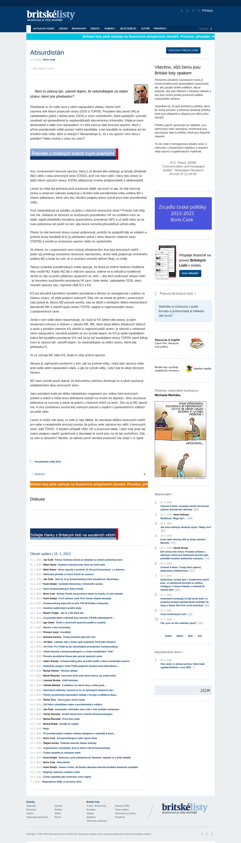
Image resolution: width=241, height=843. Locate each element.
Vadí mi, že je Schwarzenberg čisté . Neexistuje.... (87, 579)
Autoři (145, 28)
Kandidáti (65, 632)
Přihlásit (205, 10)
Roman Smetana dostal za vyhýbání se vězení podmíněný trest (88, 560)
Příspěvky (160, 28)
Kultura (30, 813)
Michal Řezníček (52, 719)
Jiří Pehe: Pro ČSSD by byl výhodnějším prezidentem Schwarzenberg (80, 646)
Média (58, 813)
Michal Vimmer (51, 671)
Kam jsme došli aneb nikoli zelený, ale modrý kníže (88, 675)
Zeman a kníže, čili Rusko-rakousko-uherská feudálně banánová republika (98, 767)
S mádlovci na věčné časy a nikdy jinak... (84, 685)
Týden (168, 635)
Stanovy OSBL (122, 806)
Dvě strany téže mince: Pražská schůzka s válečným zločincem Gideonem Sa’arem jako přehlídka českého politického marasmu (185, 555)
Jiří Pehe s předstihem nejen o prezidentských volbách (72, 704)
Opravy (90, 813)
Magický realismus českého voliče (61, 772)
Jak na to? (166, 315)
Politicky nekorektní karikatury (176, 393)
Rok (190, 635)
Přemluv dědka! (69, 671)
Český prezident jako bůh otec (79, 637)
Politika (58, 809)
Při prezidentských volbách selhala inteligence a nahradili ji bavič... (79, 733)
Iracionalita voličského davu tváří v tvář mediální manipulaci (87, 709)
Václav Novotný (51, 714)
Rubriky (110, 28)
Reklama (91, 817)
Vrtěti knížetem (70, 680)
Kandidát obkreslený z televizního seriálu (81, 584)
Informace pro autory (125, 813)
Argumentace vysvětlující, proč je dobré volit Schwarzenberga (76, 748)
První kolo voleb (71, 719)
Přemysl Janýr (51, 632)
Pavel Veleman (181, 514)
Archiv (63, 28)
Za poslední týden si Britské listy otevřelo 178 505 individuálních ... (79, 618)
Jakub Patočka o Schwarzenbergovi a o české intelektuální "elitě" (78, 651)
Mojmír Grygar (51, 613)
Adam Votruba (51, 661)
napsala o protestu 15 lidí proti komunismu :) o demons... (92, 569)
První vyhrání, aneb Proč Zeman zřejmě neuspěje (85, 598)
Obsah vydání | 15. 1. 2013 (50, 554)
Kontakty (91, 809)
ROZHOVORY (79, 28)
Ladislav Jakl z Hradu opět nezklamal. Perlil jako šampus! (85, 642)
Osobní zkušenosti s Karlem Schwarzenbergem (87, 714)
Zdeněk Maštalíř (51, 685)
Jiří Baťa (48, 642)
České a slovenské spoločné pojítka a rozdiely (80, 622)
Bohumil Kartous (52, 637)
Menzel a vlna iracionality (56, 627)
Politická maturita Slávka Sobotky (78, 743)
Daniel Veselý (180, 548)
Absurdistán (63, 762)
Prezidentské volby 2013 (48, 461)
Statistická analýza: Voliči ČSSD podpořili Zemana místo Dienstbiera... (80, 666)
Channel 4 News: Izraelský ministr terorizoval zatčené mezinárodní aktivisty (184, 508)
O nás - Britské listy (96, 806)
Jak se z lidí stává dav (72, 613)
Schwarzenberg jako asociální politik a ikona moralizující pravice (95, 661)
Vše (200, 635)
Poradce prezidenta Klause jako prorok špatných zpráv (72, 656)
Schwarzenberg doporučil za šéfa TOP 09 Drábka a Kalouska (75, 603)
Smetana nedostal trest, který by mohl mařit (81, 564)
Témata (95, 28)
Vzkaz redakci (122, 809)
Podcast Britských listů (174, 293)
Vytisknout (38, 474)
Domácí (58, 806)
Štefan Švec (49, 700)
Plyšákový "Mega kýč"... (176, 518)
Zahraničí (31, 806)
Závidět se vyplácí (69, 724)
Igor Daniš (48, 622)
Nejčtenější (128, 28)
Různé (58, 817)
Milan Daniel (49, 564)
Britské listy (52, 16)
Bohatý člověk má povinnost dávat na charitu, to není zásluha (90, 593)
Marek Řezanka (51, 675)
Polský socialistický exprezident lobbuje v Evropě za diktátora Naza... (80, 695)
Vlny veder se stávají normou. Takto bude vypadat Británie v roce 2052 (182, 666)
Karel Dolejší (50, 584)
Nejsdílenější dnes (168, 652)
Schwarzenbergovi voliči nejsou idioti (77, 738)
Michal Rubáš (50, 724)
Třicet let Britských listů (176, 614)
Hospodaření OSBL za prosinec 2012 (61, 781)
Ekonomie (31, 809)
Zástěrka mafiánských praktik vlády (62, 608)
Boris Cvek (49, 59)
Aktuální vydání (44, 28)
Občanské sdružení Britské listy (62, 834)
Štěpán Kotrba (51, 743)
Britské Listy (185, 809)
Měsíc (180, 635)
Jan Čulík (48, 560)
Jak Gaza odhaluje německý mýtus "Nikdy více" (186, 529)
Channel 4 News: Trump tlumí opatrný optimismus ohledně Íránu (180, 569)
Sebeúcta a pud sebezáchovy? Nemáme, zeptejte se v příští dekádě (95, 757)
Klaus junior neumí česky (71, 700)
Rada (46, 728)
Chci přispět (190, 273)
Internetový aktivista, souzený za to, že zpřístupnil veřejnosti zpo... (79, 690)
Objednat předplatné (183, 50)
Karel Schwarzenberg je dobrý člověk (63, 589)
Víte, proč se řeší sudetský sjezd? (181, 623)
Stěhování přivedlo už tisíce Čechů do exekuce (68, 574)
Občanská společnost (37, 817)
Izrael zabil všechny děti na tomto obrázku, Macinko (183, 541)
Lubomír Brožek (51, 680)
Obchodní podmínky (97, 821)
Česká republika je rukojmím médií (61, 752)
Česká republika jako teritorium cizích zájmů (67, 777)
